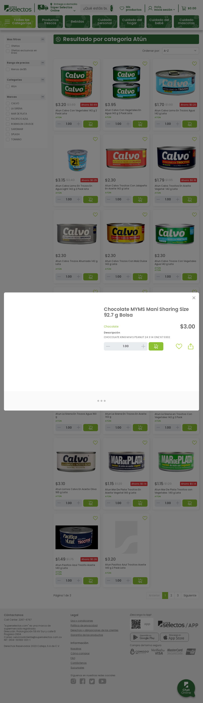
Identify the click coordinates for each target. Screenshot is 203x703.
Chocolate (111, 327)
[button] (190, 346)
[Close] (194, 298)
